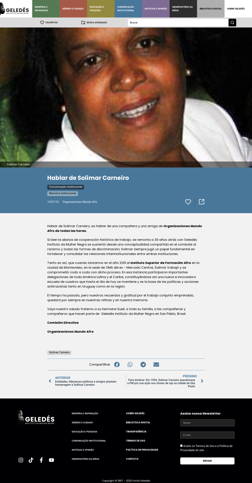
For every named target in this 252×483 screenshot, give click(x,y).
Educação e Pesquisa (97, 9)
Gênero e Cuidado (73, 8)
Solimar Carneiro (59, 352)
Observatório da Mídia (182, 9)
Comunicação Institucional (125, 9)
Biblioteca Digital (211, 8)
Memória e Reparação (41, 9)
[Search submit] (232, 22)
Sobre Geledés (236, 8)
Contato (132, 458)
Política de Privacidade (142, 449)
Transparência (136, 431)
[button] (116, 364)
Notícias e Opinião (156, 8)
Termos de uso (135, 440)
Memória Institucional (62, 193)
